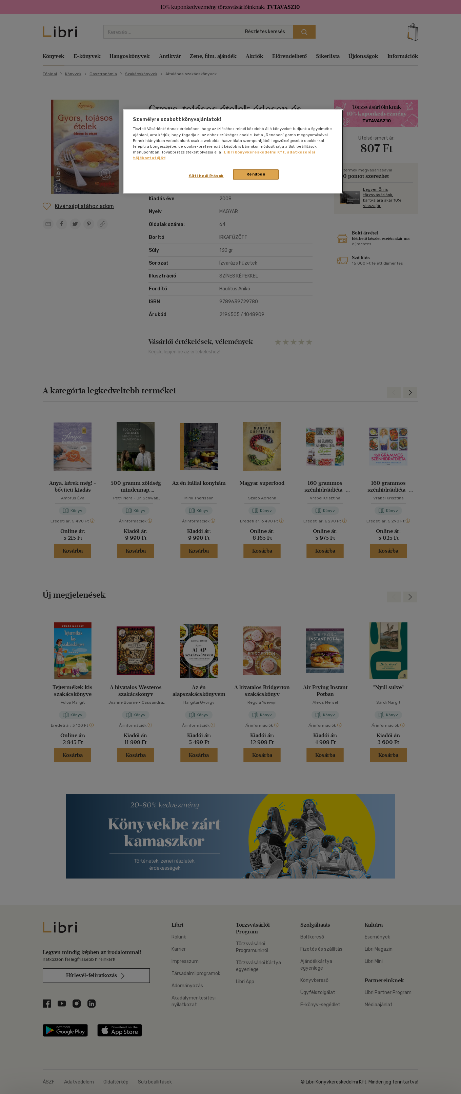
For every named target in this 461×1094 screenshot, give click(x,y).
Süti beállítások (206, 175)
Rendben (255, 174)
